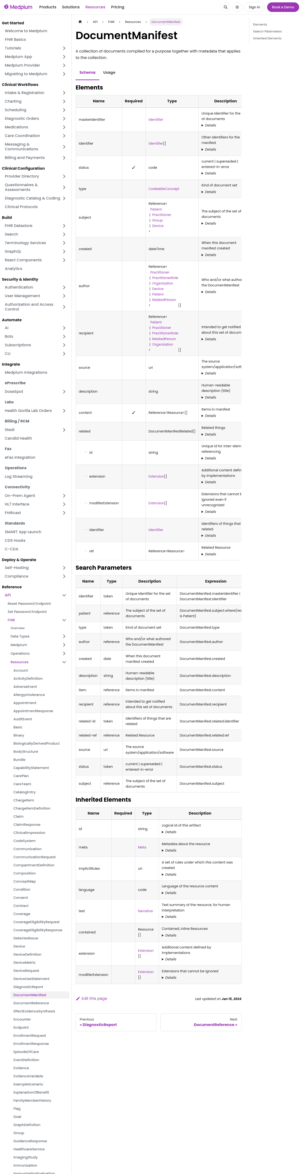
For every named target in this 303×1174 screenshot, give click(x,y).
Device (157, 225)
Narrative (145, 911)
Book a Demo (283, 7)
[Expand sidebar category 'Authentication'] (64, 287)
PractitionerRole (165, 277)
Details (210, 125)
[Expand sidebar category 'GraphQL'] (64, 251)
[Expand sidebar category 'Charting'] (64, 101)
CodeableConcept (164, 188)
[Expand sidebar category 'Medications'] (64, 127)
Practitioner (161, 214)
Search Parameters (267, 31)
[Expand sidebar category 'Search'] (64, 234)
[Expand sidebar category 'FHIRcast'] (64, 513)
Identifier (156, 119)
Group (157, 220)
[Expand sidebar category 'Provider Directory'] (64, 176)
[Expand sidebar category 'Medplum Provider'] (64, 65)
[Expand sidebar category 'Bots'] (64, 336)
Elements (260, 24)
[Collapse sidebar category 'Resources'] (64, 662)
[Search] (225, 7)
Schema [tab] (87, 72)
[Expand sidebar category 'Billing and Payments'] (64, 158)
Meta (142, 847)
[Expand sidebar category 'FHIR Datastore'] (64, 226)
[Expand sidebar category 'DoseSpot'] (64, 391)
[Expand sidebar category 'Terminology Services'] (64, 243)
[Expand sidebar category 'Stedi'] (64, 430)
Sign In (254, 7)
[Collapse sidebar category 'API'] (64, 595)
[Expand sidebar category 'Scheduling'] (64, 110)
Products (47, 7)
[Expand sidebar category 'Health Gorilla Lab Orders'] (64, 411)
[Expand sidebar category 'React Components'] (64, 260)
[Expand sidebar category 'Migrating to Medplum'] (64, 74)
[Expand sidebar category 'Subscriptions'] (64, 345)
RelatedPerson (164, 299)
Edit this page (91, 998)
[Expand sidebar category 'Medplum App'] (64, 57)
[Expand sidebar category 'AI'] (64, 328)
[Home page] (80, 22)
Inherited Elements (267, 38)
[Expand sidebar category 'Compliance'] (64, 576)
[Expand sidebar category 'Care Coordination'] (64, 136)
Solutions (71, 7)
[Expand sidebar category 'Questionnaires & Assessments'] (64, 187)
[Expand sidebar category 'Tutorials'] (64, 48)
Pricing (117, 7)
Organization (162, 283)
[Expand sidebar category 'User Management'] (64, 296)
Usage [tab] (109, 72)
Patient (155, 209)
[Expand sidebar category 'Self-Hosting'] (64, 568)
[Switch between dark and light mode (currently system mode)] (237, 7)
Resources (95, 7)
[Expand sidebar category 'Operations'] (64, 653)
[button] (35, 198)
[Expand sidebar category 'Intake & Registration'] (64, 93)
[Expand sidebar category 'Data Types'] (64, 636)
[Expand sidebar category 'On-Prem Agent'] (64, 496)
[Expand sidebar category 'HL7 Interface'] (64, 504)
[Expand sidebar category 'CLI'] (64, 354)
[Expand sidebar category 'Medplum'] (64, 645)
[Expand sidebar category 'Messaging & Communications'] (64, 147)
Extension (156, 476)
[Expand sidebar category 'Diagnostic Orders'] (64, 118)
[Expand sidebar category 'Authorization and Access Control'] (64, 307)
